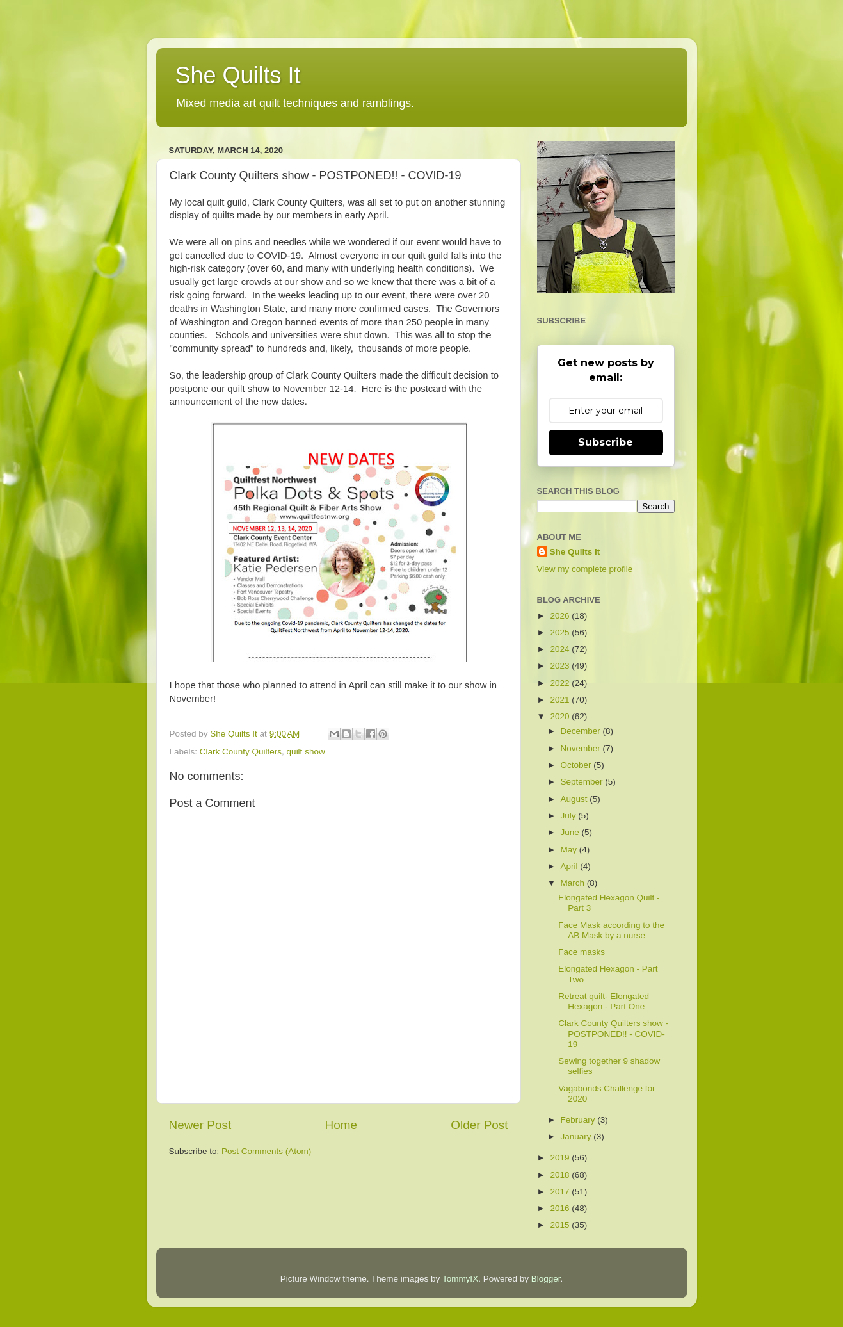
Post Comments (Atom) (266, 1151)
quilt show (306, 751)
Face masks (581, 952)
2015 (561, 1225)
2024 (561, 649)
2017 (561, 1191)
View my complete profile (585, 569)
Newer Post (200, 1125)
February (579, 1120)
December (582, 731)
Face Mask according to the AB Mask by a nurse (611, 930)
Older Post (479, 1125)
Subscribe (605, 442)
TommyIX (460, 1278)
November (582, 748)
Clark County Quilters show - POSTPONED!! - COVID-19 (613, 1033)
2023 (561, 666)
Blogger (546, 1278)
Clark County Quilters (241, 751)
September (583, 781)
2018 (561, 1175)
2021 (561, 699)
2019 (561, 1157)
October (577, 765)
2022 (561, 683)
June (571, 832)
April (571, 866)
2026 (561, 616)
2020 (561, 716)
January (577, 1136)
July (570, 815)
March (574, 883)
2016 (561, 1208)
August (575, 799)
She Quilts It (238, 75)
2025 (561, 632)
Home (341, 1125)
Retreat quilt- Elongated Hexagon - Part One (603, 1001)
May (570, 849)
